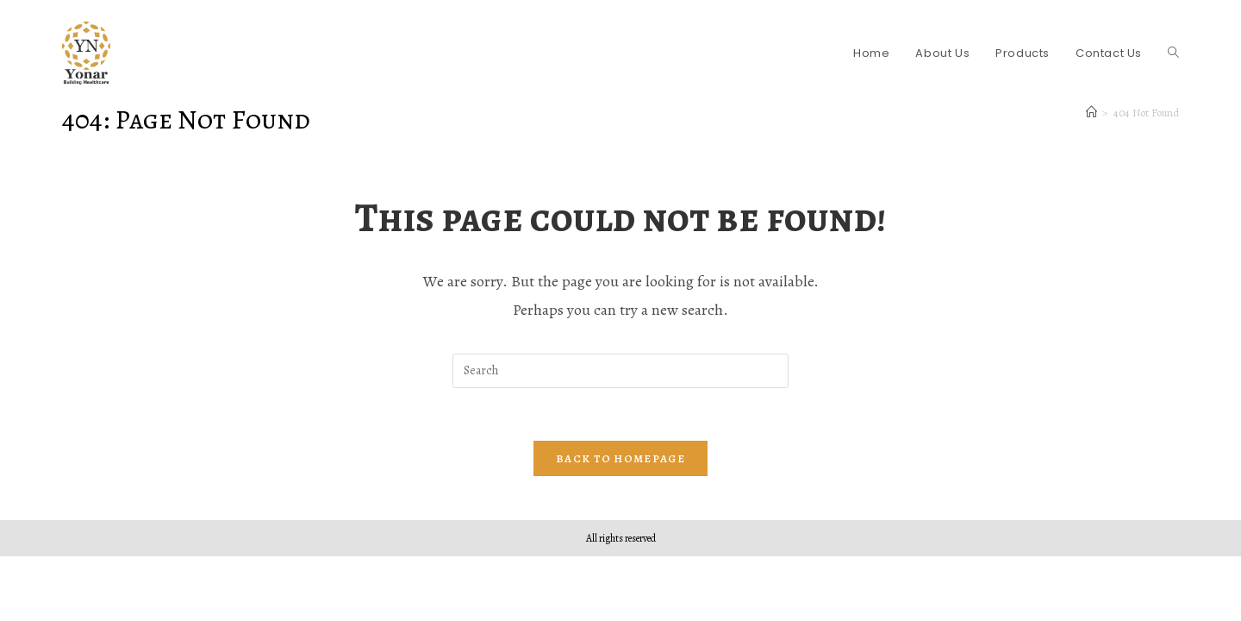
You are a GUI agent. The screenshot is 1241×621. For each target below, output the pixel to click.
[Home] (1091, 112)
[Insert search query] (620, 371)
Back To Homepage (620, 458)
